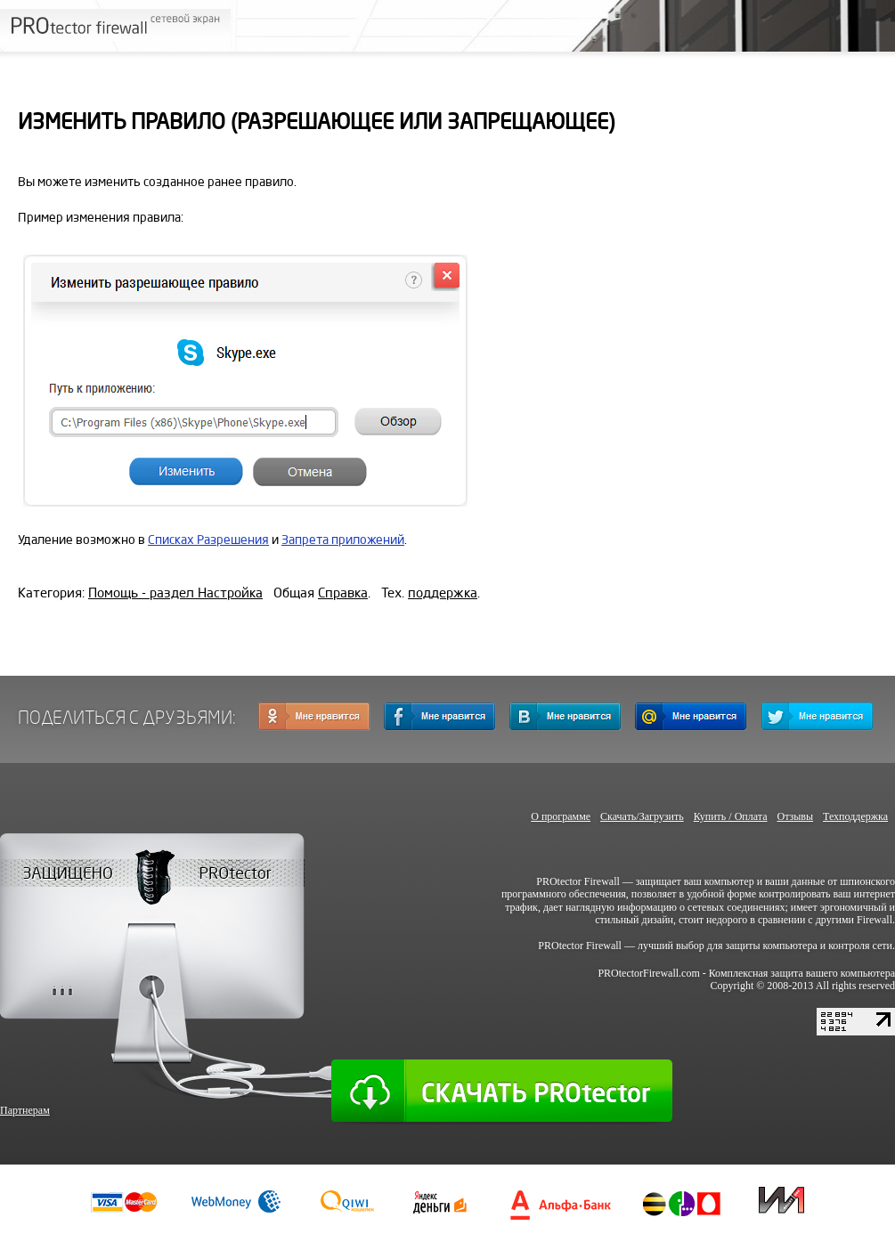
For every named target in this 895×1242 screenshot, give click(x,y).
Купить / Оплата (731, 816)
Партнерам (25, 1110)
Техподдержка (855, 816)
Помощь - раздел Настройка (175, 593)
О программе (560, 816)
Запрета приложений (342, 540)
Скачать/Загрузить (642, 816)
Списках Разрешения (208, 540)
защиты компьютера (772, 945)
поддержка (442, 593)
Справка (343, 593)
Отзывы (795, 816)
